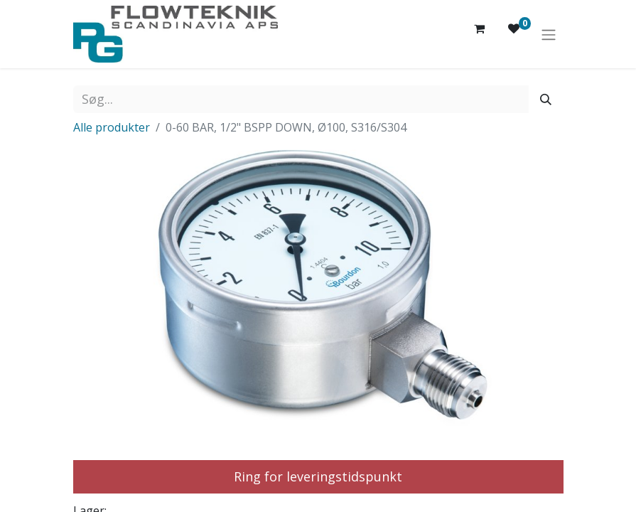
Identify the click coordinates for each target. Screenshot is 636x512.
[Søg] (546, 99)
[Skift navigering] (549, 34)
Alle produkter (111, 127)
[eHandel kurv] (479, 34)
